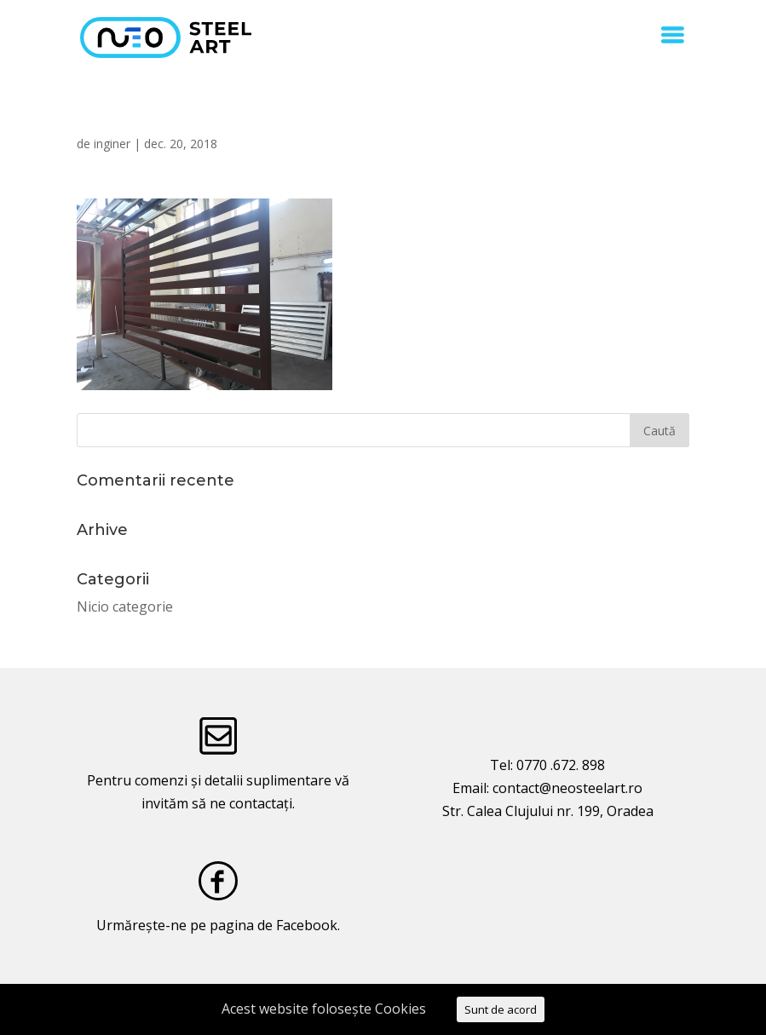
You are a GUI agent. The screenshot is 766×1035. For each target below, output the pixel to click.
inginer (112, 143)
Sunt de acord (500, 1009)
